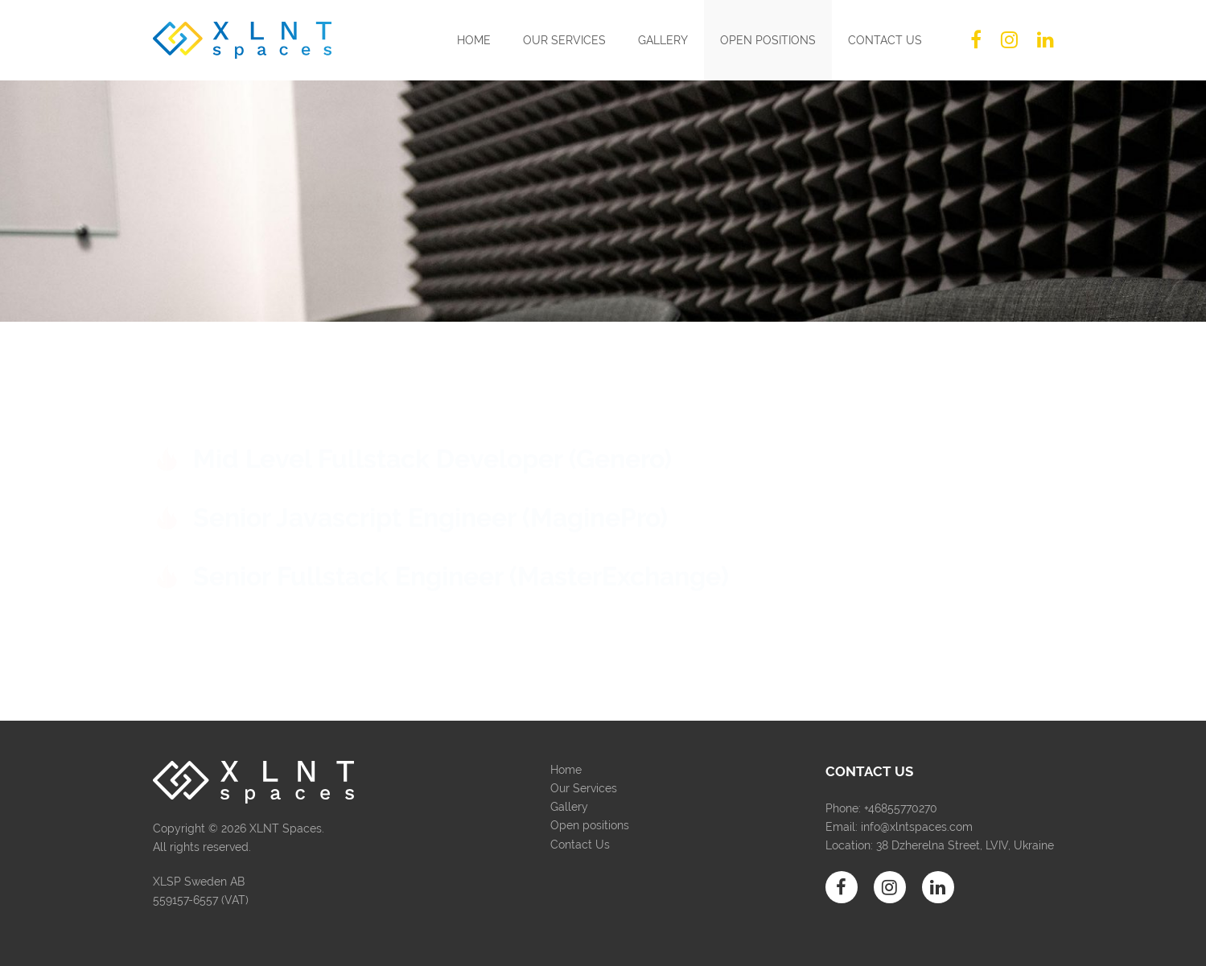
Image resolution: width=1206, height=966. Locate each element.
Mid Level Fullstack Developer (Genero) (432, 443)
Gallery (663, 40)
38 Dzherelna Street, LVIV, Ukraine (965, 845)
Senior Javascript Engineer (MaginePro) (430, 508)
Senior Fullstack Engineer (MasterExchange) (461, 575)
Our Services (564, 40)
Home (474, 40)
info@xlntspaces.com (917, 826)
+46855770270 (900, 808)
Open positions (768, 40)
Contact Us (885, 40)
